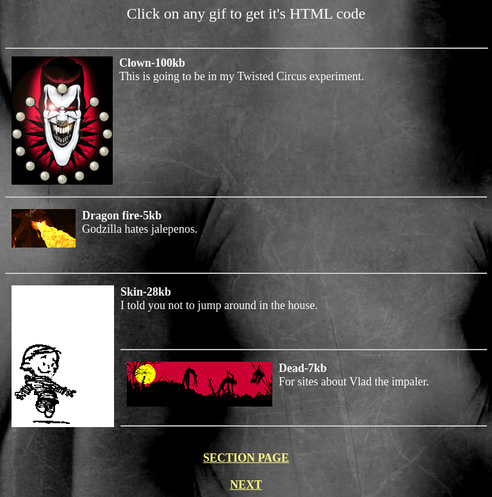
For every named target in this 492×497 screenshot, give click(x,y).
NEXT (246, 484)
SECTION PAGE (246, 457)
